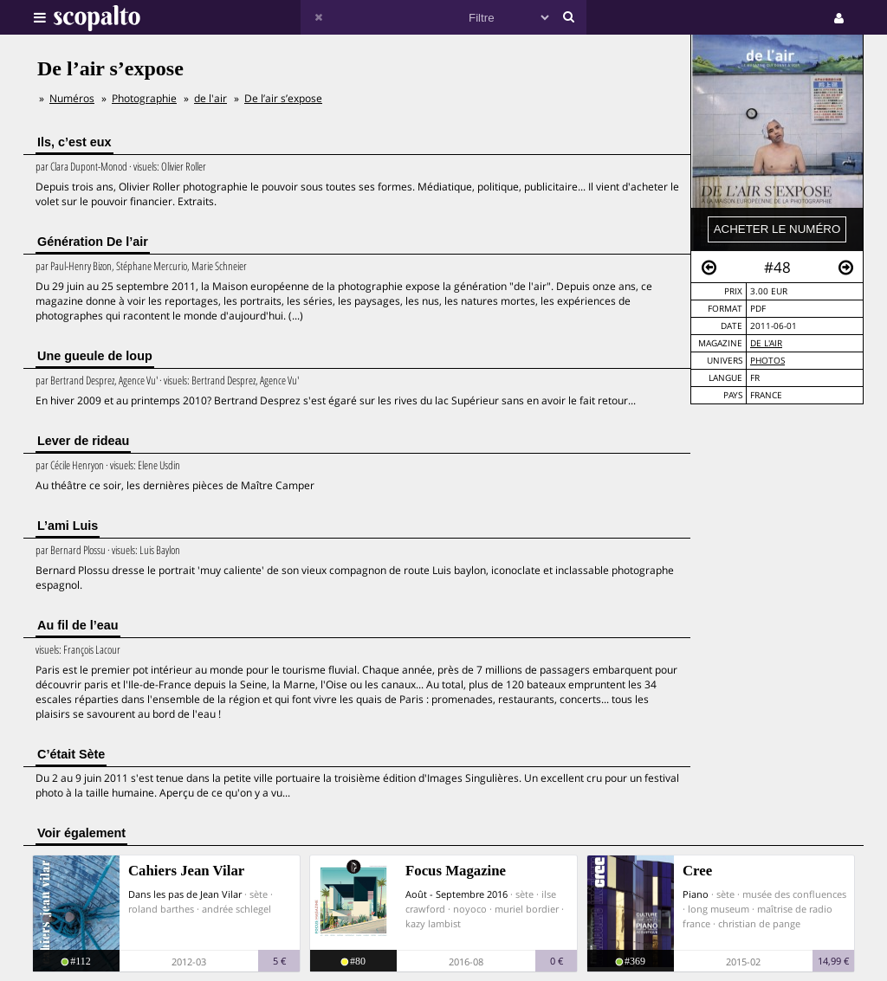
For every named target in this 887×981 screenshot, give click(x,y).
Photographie (144, 98)
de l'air (766, 343)
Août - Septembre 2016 (456, 893)
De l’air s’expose (283, 98)
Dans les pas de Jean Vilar (185, 893)
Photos (767, 360)
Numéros (71, 98)
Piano (696, 893)
